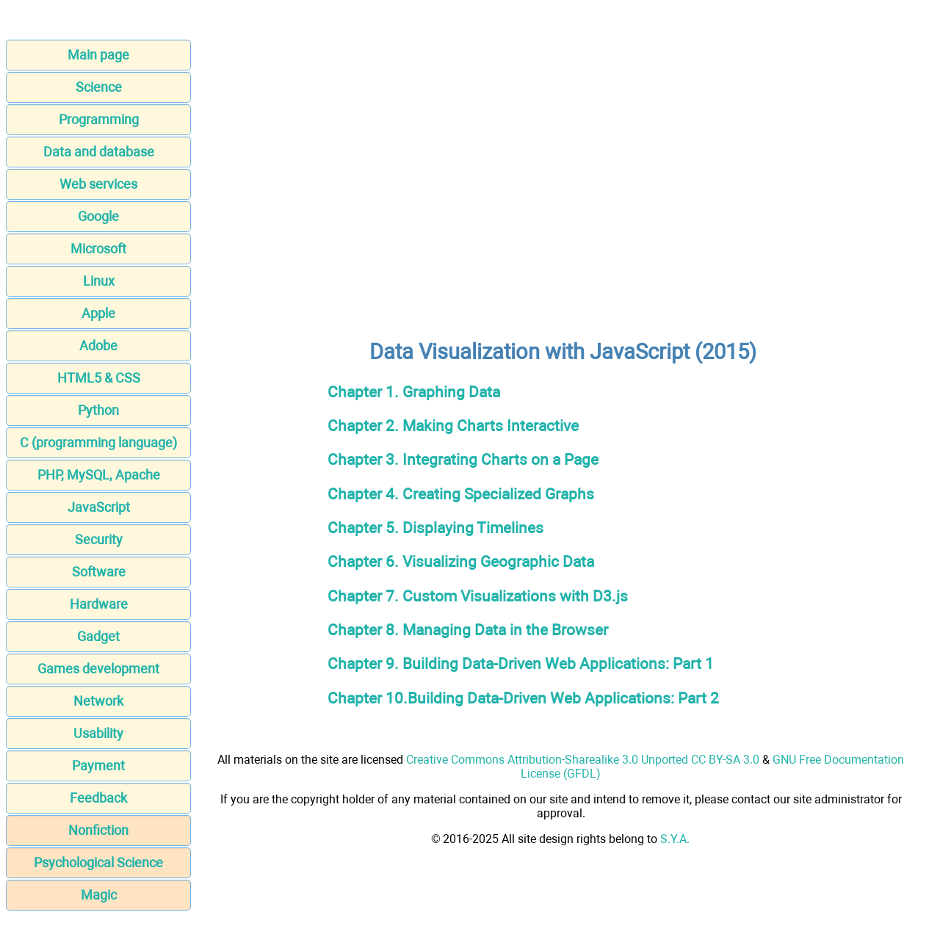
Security (99, 539)
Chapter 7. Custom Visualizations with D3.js (478, 596)
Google (98, 216)
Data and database (98, 151)
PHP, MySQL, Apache (98, 474)
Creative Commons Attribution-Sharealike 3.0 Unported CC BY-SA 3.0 (582, 760)
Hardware (99, 604)
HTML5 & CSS (98, 378)
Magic (99, 894)
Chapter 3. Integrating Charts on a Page (463, 459)
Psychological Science (98, 862)
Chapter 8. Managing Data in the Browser (468, 630)
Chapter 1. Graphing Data (414, 392)
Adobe (98, 345)
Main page (98, 54)
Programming (99, 119)
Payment (98, 765)
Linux (99, 281)
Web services (98, 184)
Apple (98, 313)
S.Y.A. (675, 839)
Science (99, 87)
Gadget (98, 636)
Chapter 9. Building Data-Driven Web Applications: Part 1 (521, 663)
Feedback (98, 798)
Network (98, 701)
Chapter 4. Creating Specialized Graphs (461, 494)
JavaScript (99, 507)
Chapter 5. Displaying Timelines (435, 527)
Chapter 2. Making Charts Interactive (453, 425)
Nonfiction (98, 830)
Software (99, 571)
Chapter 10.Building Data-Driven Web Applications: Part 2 (523, 698)
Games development (98, 668)
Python (98, 410)
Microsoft (98, 248)
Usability (98, 733)
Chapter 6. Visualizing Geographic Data (461, 561)
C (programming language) (98, 442)
